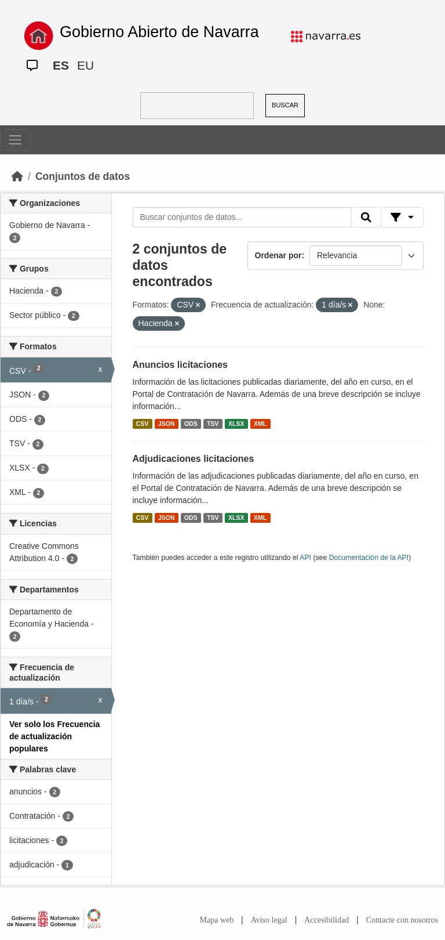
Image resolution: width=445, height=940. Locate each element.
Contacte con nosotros (402, 920)
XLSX (236, 423)
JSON (166, 423)
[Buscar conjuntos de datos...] (242, 217)
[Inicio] (17, 176)
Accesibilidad (326, 920)
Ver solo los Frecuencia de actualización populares (54, 736)
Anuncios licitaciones (180, 365)
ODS (191, 423)
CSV (142, 423)
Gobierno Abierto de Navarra (159, 32)
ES (61, 65)
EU (85, 65)
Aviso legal (269, 920)
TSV (212, 423)
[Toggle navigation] (15, 139)
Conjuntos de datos (82, 176)
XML (260, 423)
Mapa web (217, 920)
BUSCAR (285, 105)
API (305, 558)
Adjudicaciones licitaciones (193, 459)
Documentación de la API (369, 558)
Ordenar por (278, 255)
